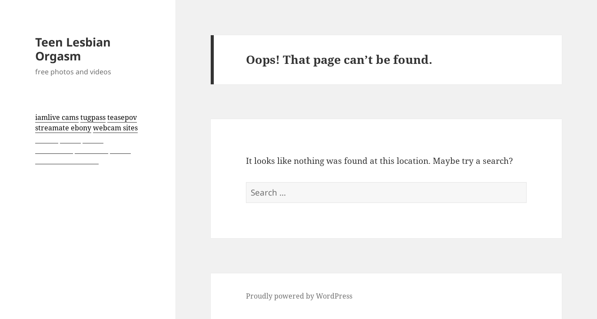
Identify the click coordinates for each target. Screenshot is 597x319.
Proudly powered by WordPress (299, 296)
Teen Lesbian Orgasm (73, 49)
